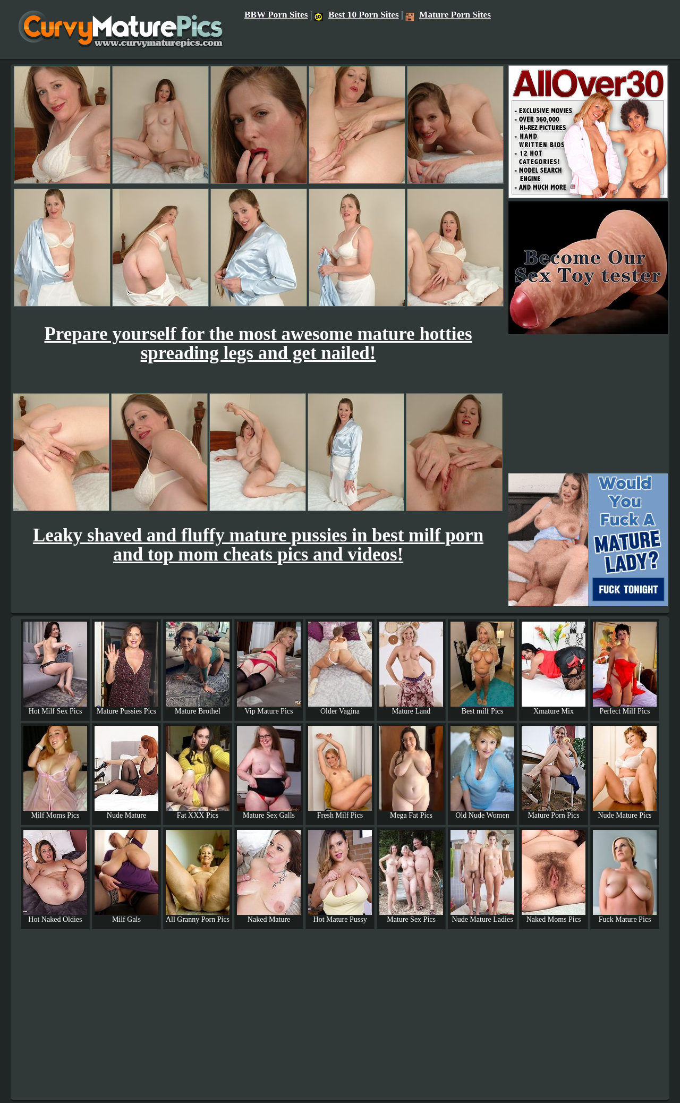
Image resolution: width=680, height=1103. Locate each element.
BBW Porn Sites (276, 15)
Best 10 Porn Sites (356, 15)
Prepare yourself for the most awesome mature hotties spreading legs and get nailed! (258, 343)
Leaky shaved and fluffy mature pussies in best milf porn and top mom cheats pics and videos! (258, 545)
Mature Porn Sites (448, 15)
